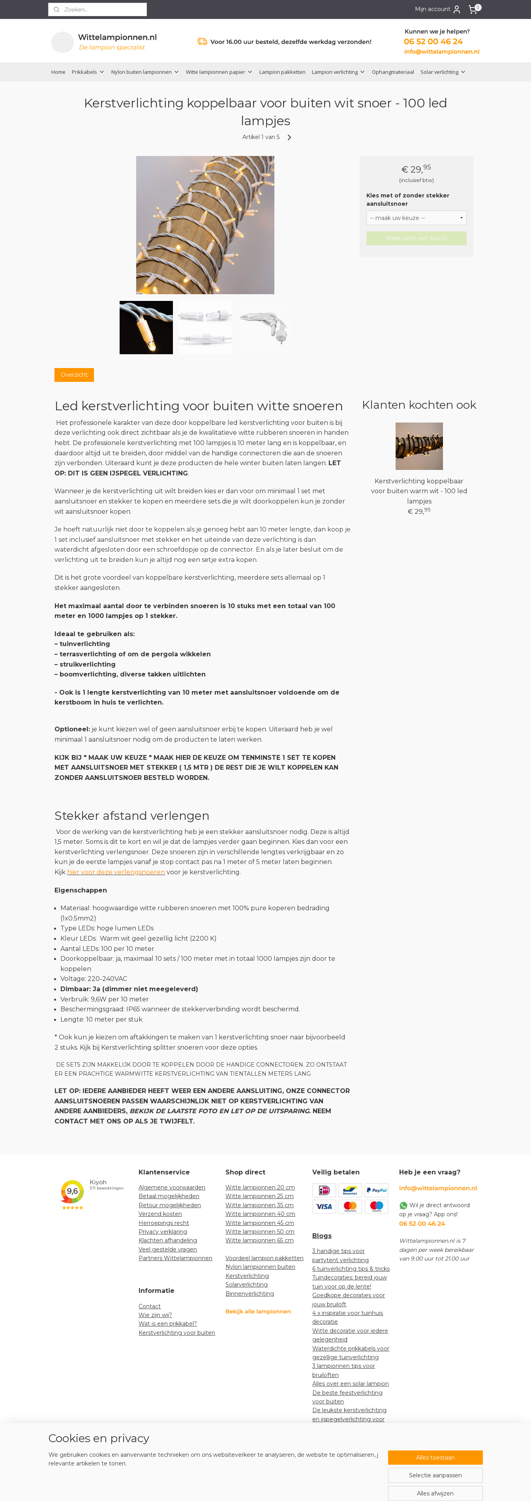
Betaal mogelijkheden (169, 1196)
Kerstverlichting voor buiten (177, 1332)
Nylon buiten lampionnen (145, 71)
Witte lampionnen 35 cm (259, 1205)
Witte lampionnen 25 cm (259, 1196)
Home (58, 71)
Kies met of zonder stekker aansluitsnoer (407, 199)
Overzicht (73, 374)
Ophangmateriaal (393, 71)
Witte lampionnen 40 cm (260, 1213)
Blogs (322, 1236)
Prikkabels (88, 71)
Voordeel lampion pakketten (264, 1258)
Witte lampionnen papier (219, 71)
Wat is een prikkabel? (168, 1323)
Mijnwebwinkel (354, 1486)
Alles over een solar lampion (350, 1383)
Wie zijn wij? (155, 1315)
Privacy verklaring (163, 1231)
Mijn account (438, 9)
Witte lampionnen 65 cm (259, 1240)
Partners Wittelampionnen (175, 1258)
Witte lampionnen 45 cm (259, 1223)
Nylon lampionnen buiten (260, 1266)
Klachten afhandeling (168, 1240)
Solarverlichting (246, 1284)
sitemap (241, 1486)
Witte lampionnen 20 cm (260, 1187)
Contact (150, 1306)
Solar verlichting (443, 71)
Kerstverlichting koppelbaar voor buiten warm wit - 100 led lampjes (419, 491)
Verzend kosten (160, 1213)
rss (256, 1486)
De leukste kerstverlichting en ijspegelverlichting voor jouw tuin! (349, 1419)
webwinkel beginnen (285, 1486)
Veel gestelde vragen (168, 1249)
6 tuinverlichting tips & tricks (351, 1268)
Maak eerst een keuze (416, 238)
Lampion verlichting (339, 71)
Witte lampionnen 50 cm (260, 1231)
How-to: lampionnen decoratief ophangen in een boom (350, 1445)
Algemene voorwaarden (172, 1187)
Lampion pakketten (282, 71)
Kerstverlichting (247, 1275)
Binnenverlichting (249, 1293)
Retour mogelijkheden (170, 1205)
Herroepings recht (164, 1223)
